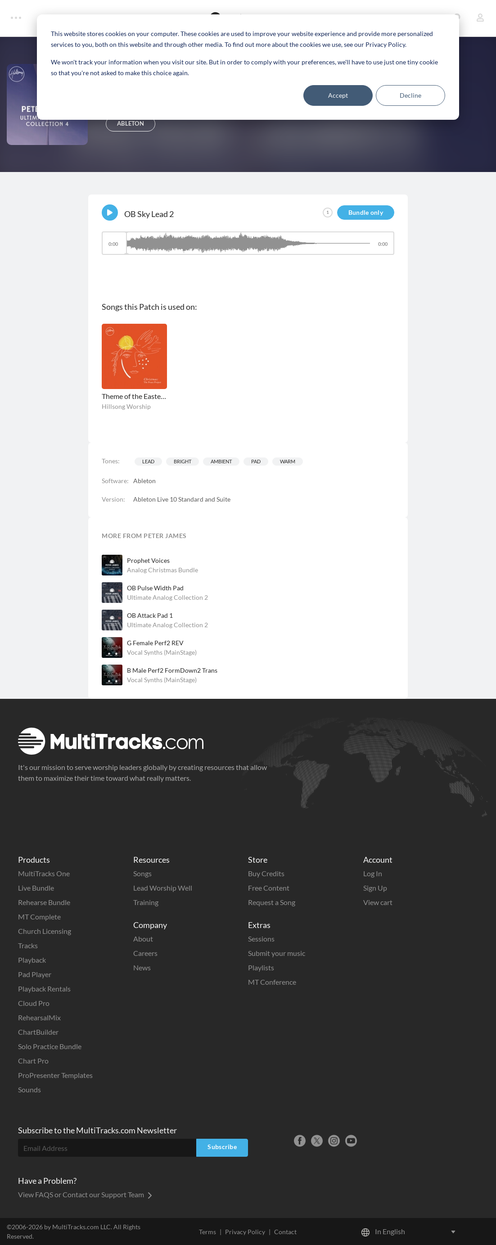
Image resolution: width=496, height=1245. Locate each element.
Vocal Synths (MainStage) (162, 652)
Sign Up (375, 887)
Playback (32, 959)
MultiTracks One (44, 873)
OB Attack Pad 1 (150, 615)
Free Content (268, 887)
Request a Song (271, 902)
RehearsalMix (39, 1017)
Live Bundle (36, 887)
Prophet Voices (148, 560)
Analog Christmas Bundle (162, 570)
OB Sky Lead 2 (149, 214)
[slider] (248, 243)
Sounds (29, 1089)
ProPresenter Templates (55, 1075)
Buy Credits (266, 873)
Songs (142, 873)
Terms (207, 1232)
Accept (338, 95)
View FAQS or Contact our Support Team (85, 1194)
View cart (377, 902)
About (143, 938)
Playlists (261, 967)
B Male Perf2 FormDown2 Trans (172, 670)
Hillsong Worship (126, 406)
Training (145, 902)
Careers (145, 953)
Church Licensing (44, 931)
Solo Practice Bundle (49, 1046)
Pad (256, 461)
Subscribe (222, 1146)
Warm (287, 461)
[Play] (110, 212)
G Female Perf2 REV (155, 643)
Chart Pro (33, 1060)
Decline (410, 95)
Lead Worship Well (162, 887)
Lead (148, 461)
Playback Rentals (44, 988)
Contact (285, 1232)
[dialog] (248, 67)
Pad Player (34, 974)
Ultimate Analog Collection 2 (167, 597)
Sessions (261, 938)
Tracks (28, 945)
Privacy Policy (245, 1232)
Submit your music (276, 953)
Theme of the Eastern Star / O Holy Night (134, 396)
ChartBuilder (38, 1032)
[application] (248, 247)
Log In (372, 873)
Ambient (221, 461)
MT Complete (39, 916)
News (142, 967)
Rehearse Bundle (44, 902)
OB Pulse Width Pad (155, 588)
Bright (182, 461)
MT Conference (272, 982)
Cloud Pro (34, 1003)
